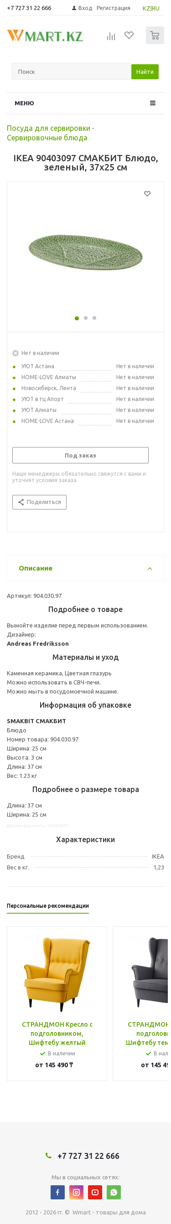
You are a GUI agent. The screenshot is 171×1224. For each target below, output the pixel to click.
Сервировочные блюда (47, 138)
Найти (145, 71)
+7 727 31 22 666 (29, 8)
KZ (146, 8)
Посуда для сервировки (48, 128)
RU (156, 8)
